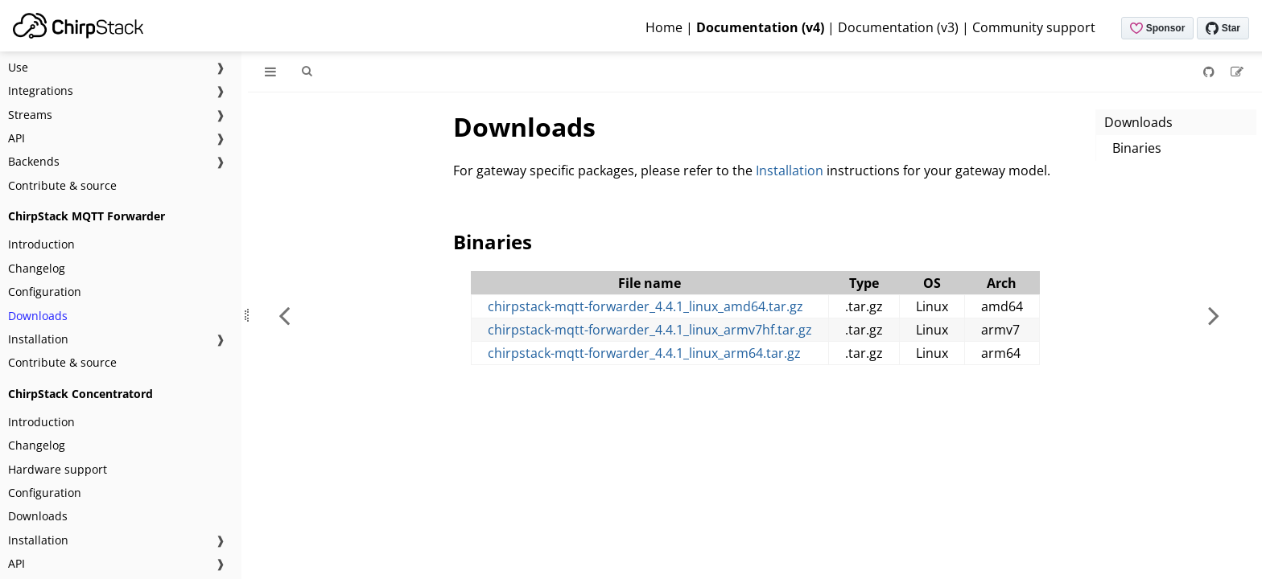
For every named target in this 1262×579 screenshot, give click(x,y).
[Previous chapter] (284, 315)
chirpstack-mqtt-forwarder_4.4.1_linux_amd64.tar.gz (645, 306)
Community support (1033, 27)
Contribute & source (62, 185)
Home (664, 27)
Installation (38, 339)
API (16, 138)
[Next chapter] (1213, 315)
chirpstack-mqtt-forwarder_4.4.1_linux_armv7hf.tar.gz (650, 330)
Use (18, 67)
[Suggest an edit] (1237, 71)
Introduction (41, 244)
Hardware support (57, 469)
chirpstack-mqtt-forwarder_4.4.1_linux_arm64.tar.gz (644, 353)
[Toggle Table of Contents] (270, 71)
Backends (34, 161)
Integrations (40, 90)
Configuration (44, 291)
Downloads (38, 315)
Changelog (36, 268)
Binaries (1136, 148)
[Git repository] (1210, 71)
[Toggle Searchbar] (306, 71)
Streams (30, 114)
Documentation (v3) (898, 27)
